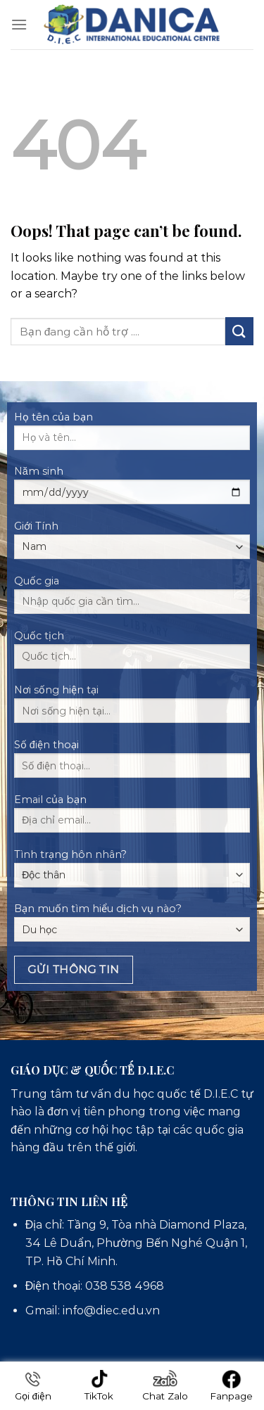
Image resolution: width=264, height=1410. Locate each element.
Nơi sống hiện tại (132, 708)
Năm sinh (132, 489)
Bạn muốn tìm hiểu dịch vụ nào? (132, 922)
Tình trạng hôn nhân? (132, 867)
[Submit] (239, 331)
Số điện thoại (132, 763)
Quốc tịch (132, 654)
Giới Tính (132, 539)
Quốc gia (132, 599)
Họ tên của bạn (132, 435)
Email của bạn (132, 817)
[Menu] (19, 24)
